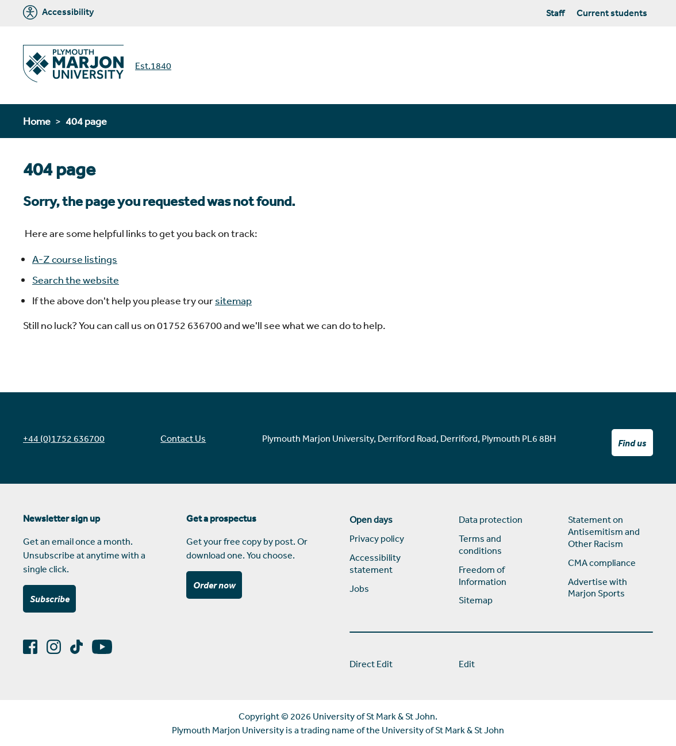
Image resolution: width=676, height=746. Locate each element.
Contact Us (183, 438)
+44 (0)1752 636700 (64, 438)
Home (37, 120)
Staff (555, 12)
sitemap (233, 300)
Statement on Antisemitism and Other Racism (604, 531)
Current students (612, 12)
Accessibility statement (375, 563)
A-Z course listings (74, 259)
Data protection (491, 519)
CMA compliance (602, 562)
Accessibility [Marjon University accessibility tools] (58, 12)
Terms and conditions (480, 544)
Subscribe (50, 599)
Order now (214, 585)
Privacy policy (376, 538)
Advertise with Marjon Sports (597, 587)
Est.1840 (153, 65)
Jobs (359, 588)
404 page (86, 120)
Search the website (75, 279)
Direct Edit (371, 664)
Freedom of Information (482, 575)
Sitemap (476, 600)
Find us (632, 443)
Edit (467, 664)
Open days (371, 519)
